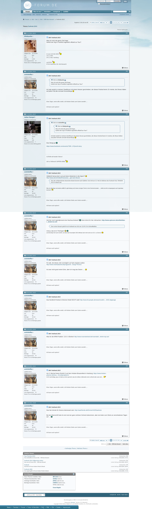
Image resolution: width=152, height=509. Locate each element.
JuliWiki (65, 11)
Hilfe (125, 1)
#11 (127, 33)
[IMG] (54, 481)
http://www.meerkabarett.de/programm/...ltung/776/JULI (64, 264)
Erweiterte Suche (124, 14)
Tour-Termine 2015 (29, 456)
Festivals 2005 (28, 469)
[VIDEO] (55, 483)
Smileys (55, 479)
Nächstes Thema (82, 448)
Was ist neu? (37, 11)
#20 (127, 402)
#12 (127, 71)
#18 (127, 329)
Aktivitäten (47, 11)
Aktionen (44, 14)
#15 (127, 212)
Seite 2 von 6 (95, 22)
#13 (127, 114)
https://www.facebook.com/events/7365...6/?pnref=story (64, 146)
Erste (102, 22)
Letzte (125, 22)
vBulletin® (73, 502)
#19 (127, 366)
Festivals (26, 465)
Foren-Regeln (57, 487)
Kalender (38, 14)
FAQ (42, 507)
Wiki (47, 507)
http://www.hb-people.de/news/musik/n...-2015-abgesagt (98, 300)
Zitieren (125, 68)
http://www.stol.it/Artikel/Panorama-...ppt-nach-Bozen (63, 178)
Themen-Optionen (121, 29)
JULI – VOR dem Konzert (47, 19)
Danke (58, 507)
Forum (28, 11)
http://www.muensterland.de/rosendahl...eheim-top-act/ (91, 336)
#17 (127, 292)
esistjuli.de (56, 11)
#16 (127, 255)
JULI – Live (35, 19)
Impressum (66, 507)
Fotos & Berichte (33, 507)
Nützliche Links (53, 14)
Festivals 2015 (32, 26)
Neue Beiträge (27, 14)
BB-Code (55, 477)
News (9, 507)
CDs (53, 507)
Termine (16, 507)
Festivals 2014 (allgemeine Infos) (33, 460)
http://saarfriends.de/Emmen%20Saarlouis (88, 410)
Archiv (119, 494)
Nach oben (125, 444)
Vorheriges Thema (70, 448)
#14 (127, 168)
